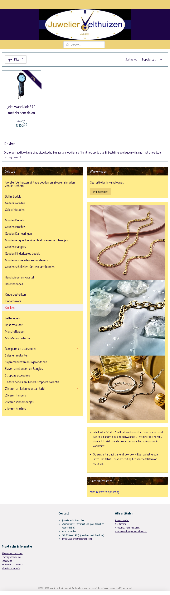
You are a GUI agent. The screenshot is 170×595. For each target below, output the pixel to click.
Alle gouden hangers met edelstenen (131, 531)
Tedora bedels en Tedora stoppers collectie (32, 382)
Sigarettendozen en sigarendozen (26, 362)
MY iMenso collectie (17, 338)
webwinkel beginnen (100, 588)
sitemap (83, 588)
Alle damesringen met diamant (128, 527)
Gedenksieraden (15, 203)
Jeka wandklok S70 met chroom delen (21, 109)
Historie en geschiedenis (12, 564)
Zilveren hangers (15, 395)
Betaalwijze (7, 560)
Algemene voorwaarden (12, 553)
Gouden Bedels (14, 220)
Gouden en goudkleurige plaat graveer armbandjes (36, 240)
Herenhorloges (14, 284)
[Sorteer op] (152, 59)
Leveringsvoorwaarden (12, 557)
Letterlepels (12, 318)
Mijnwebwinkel (125, 588)
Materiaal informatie (11, 568)
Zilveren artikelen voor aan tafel (42, 388)
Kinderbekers (13, 301)
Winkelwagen (100, 191)
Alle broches (120, 524)
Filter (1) (15, 59)
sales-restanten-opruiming (104, 492)
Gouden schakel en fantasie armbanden (30, 267)
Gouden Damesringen (18, 233)
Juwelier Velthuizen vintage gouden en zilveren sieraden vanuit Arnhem (40, 184)
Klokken (10, 308)
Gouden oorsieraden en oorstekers (26, 260)
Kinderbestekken (15, 294)
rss (89, 588)
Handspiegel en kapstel (19, 277)
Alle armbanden (122, 520)
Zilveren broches (15, 409)
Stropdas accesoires (17, 375)
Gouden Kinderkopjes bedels (22, 253)
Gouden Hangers (15, 247)
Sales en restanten (16, 355)
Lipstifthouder (13, 325)
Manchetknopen (15, 331)
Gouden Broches (15, 227)
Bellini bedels (13, 196)
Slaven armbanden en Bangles (24, 368)
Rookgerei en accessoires (42, 349)
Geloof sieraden (15, 210)
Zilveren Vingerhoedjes (19, 402)
